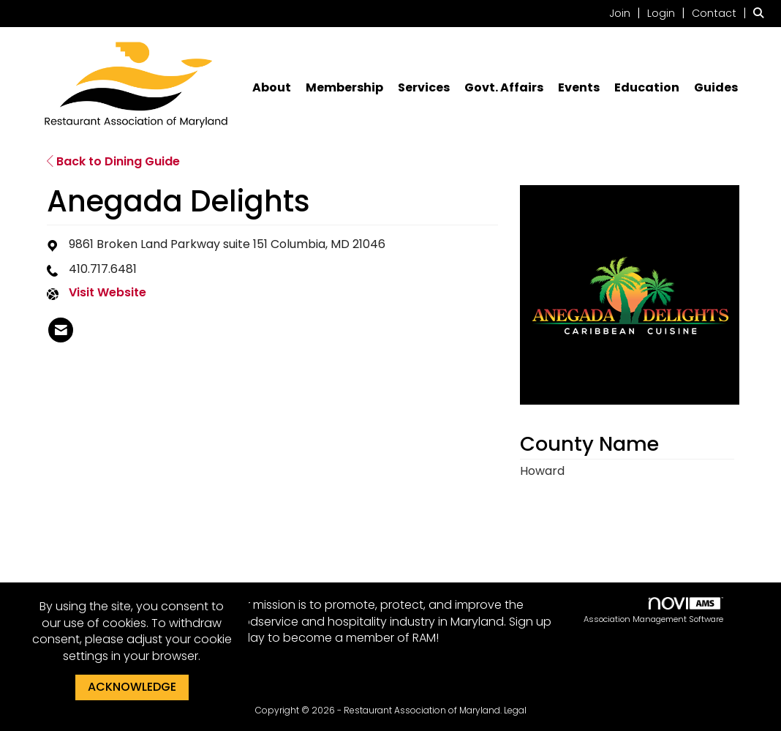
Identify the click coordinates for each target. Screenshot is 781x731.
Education (646, 88)
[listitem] (626, 12)
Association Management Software (653, 611)
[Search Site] (761, 12)
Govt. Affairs (503, 88)
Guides (716, 88)
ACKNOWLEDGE (132, 686)
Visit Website (107, 293)
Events (579, 88)
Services (424, 88)
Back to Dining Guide (113, 161)
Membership (344, 88)
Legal (515, 710)
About (271, 88)
